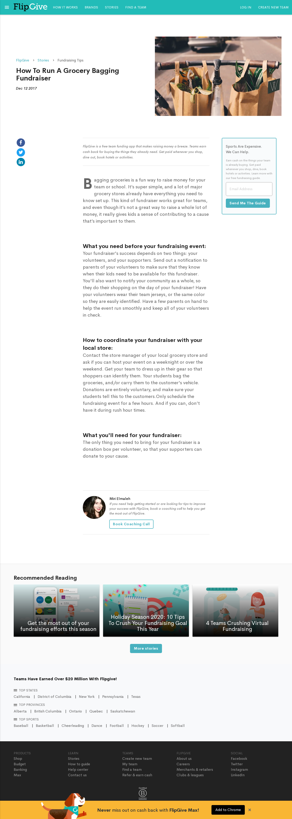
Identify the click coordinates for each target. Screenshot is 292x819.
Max (17, 775)
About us (184, 758)
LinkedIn (238, 775)
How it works (65, 7)
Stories (111, 7)
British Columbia (48, 711)
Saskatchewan (122, 711)
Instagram (239, 769)
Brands (91, 7)
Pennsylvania (113, 696)
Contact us (77, 775)
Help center (78, 769)
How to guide (79, 764)
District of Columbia (54, 696)
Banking (20, 769)
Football (117, 725)
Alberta (20, 711)
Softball (178, 725)
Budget (20, 764)
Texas (136, 696)
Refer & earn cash (137, 775)
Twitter (237, 764)
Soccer (157, 725)
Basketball (45, 725)
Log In (245, 7)
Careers (183, 764)
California (22, 696)
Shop (18, 758)
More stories (146, 648)
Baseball (21, 725)
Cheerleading (73, 725)
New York (87, 696)
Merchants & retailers (195, 769)
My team (129, 764)
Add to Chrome (228, 809)
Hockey (137, 725)
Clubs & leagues (190, 775)
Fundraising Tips (70, 60)
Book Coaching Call (132, 524)
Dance (96, 725)
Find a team (135, 7)
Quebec (96, 711)
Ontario (75, 711)
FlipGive (22, 60)
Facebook (239, 758)
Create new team (273, 7)
